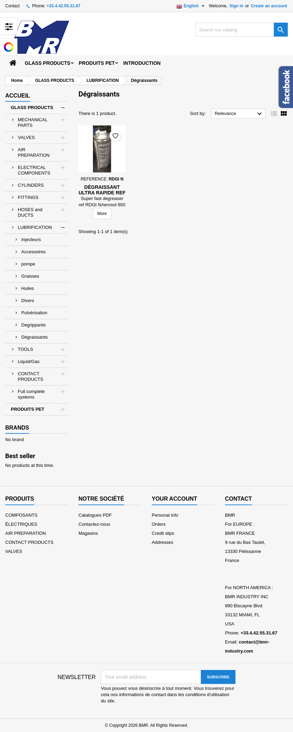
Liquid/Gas (28, 361)
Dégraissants (34, 337)
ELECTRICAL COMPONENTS (34, 170)
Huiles (27, 288)
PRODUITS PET (97, 63)
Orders (159, 524)
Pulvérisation (34, 312)
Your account (174, 499)
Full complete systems (31, 394)
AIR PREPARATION (34, 152)
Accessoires (33, 251)
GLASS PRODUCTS (47, 63)
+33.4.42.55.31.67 (63, 5)
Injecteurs (31, 239)
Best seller (20, 456)
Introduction (141, 63)
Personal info (165, 515)
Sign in (236, 5)
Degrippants (33, 325)
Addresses (162, 542)
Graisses (30, 276)
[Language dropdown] (191, 6)
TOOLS (25, 349)
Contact (12, 5)
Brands (17, 428)
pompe (28, 264)
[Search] (241, 30)
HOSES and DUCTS (30, 212)
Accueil (17, 96)
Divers (27, 300)
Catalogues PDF (95, 515)
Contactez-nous (94, 524)
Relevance (239, 114)
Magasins (88, 533)
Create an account (269, 5)
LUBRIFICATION (35, 227)
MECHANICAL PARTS (32, 122)
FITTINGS (28, 197)
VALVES (26, 137)
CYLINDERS (31, 185)
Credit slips (163, 533)
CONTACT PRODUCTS (30, 376)
